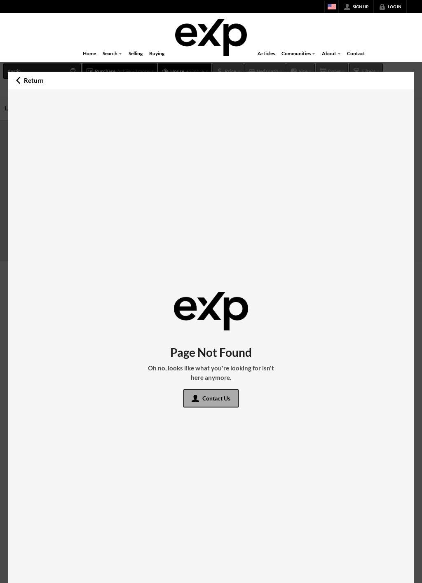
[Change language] (332, 6)
